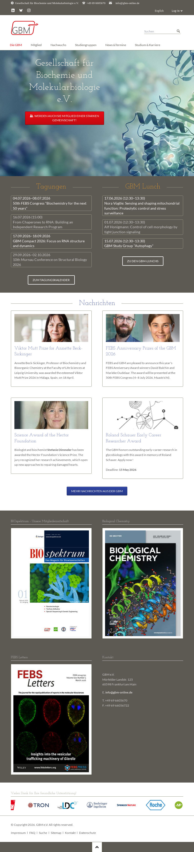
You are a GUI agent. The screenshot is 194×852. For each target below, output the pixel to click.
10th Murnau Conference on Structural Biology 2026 (50, 260)
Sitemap (56, 833)
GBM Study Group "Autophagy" (129, 243)
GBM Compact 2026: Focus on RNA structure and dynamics (49, 241)
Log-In (176, 10)
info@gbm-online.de (127, 3)
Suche (43, 833)
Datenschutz (87, 833)
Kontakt (70, 833)
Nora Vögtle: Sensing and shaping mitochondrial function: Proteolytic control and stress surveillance (142, 205)
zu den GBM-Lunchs (142, 261)
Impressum (18, 833)
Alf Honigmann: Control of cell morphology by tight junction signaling (140, 227)
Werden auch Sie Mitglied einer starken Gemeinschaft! (66, 118)
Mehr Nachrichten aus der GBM (97, 491)
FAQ (32, 833)
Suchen (178, 31)
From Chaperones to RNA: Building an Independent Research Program (43, 222)
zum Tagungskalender (51, 280)
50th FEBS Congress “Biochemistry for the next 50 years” (49, 203)
